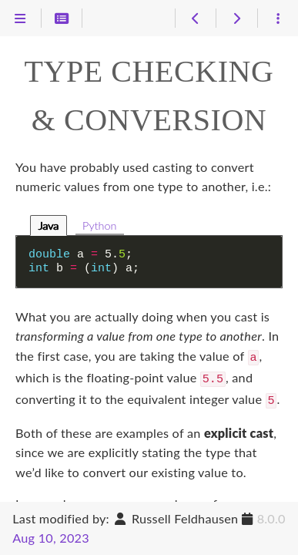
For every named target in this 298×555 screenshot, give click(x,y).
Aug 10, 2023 (50, 537)
